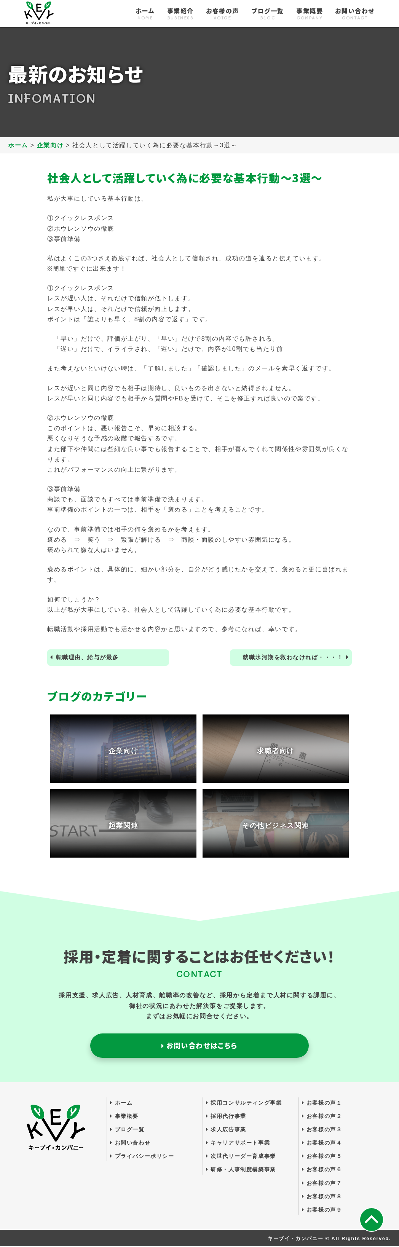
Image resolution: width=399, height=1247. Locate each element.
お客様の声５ (322, 1157)
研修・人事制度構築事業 (241, 1170)
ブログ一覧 (267, 14)
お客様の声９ (322, 1210)
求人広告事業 (226, 1130)
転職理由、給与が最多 (89, 657)
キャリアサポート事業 (238, 1143)
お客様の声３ (322, 1130)
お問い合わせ (355, 14)
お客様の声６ (322, 1170)
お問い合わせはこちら (199, 1046)
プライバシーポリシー (142, 1157)
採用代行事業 (226, 1117)
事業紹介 (180, 14)
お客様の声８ (322, 1197)
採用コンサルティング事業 (244, 1103)
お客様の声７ (322, 1183)
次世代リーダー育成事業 (241, 1157)
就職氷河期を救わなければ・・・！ (289, 657)
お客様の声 (222, 14)
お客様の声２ (322, 1117)
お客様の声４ (322, 1143)
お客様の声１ (322, 1103)
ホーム (145, 14)
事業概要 (309, 14)
